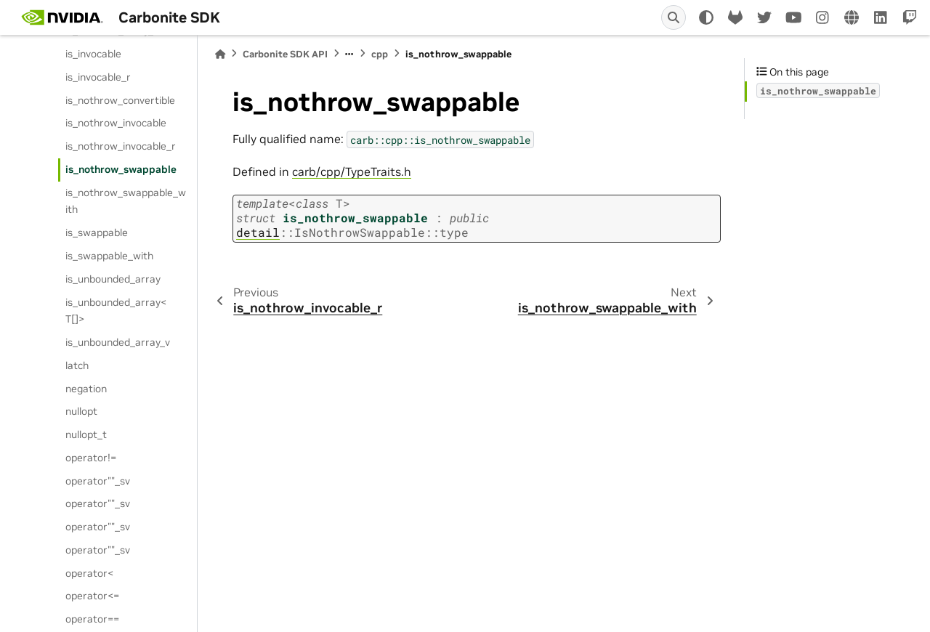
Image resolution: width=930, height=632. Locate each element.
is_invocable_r (98, 77)
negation (86, 388)
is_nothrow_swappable (121, 169)
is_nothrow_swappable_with (125, 201)
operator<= (92, 595)
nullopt (81, 411)
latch (77, 365)
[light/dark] (706, 17)
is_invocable (93, 53)
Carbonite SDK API (285, 54)
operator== (92, 618)
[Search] (673, 17)
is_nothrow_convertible (120, 100)
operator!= (90, 457)
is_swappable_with (109, 255)
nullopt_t (86, 434)
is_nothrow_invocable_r (120, 146)
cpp (379, 54)
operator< (89, 573)
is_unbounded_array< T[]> (115, 311)
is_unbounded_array (113, 278)
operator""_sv (97, 480)
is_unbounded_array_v (117, 342)
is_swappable (96, 232)
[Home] (220, 54)
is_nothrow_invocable (115, 122)
